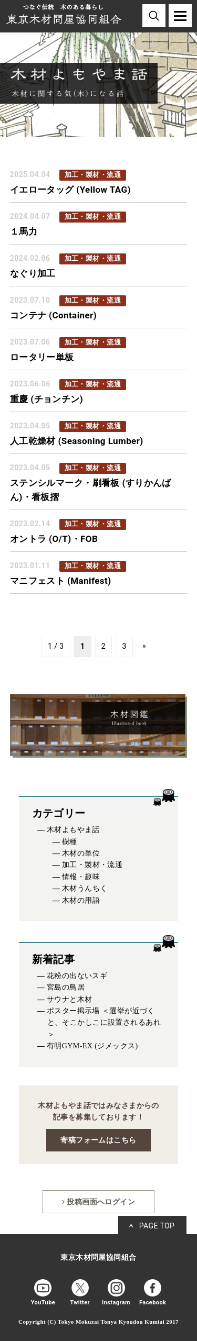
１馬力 (23, 231)
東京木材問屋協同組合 (98, 1257)
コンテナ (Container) (53, 315)
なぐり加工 (33, 273)
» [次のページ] (144, 645)
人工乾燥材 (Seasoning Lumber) (76, 441)
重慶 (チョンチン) (46, 399)
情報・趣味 (81, 877)
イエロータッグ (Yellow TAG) (70, 189)
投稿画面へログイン (98, 1202)
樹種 (69, 842)
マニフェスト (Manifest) (60, 580)
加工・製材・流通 (92, 865)
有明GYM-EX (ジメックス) (92, 1046)
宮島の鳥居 (66, 987)
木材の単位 (81, 853)
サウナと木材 (69, 999)
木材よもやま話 (73, 830)
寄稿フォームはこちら (98, 1140)
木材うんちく (85, 888)
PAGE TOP (157, 1226)
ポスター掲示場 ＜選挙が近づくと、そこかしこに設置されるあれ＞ (104, 1022)
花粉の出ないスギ (77, 976)
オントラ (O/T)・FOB (54, 539)
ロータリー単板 (42, 357)
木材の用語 (81, 900)
